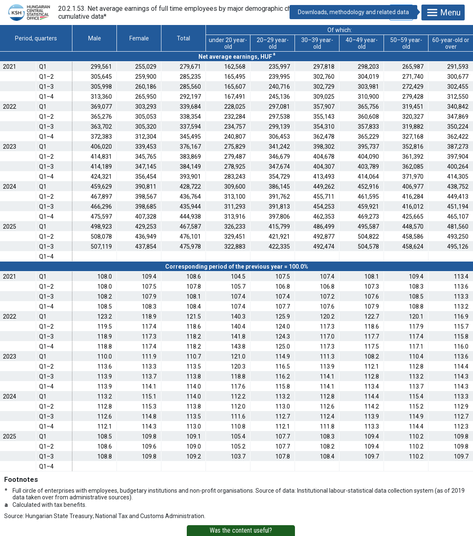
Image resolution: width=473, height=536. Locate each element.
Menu (443, 12)
